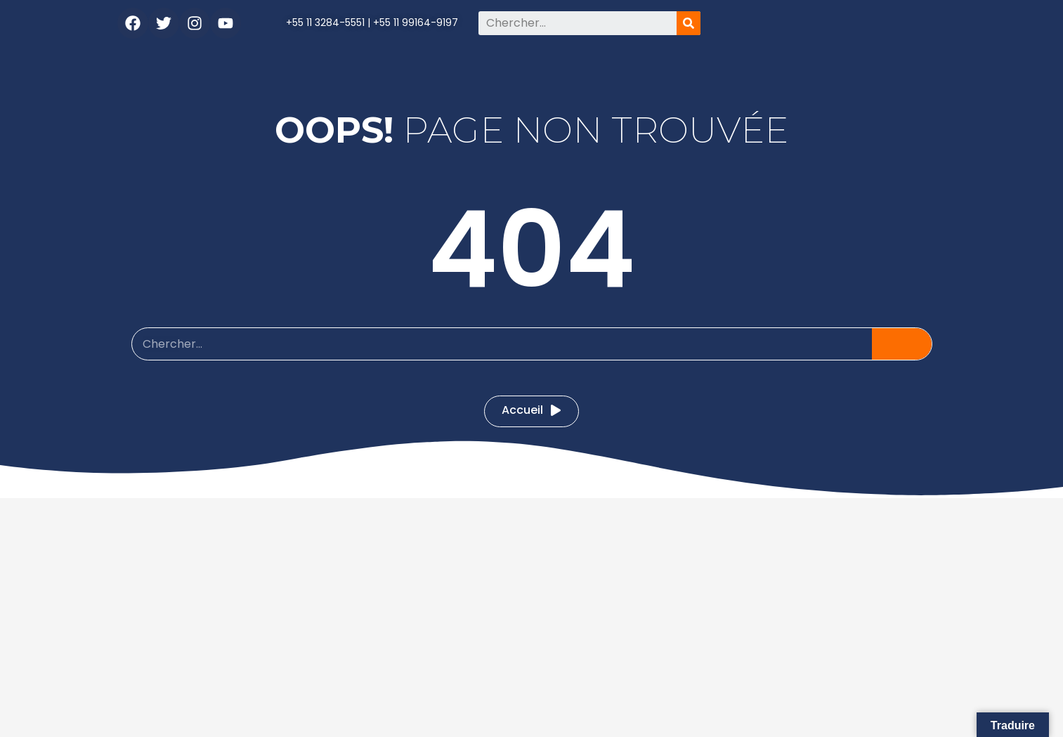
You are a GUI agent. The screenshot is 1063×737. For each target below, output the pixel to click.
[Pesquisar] (688, 23)
